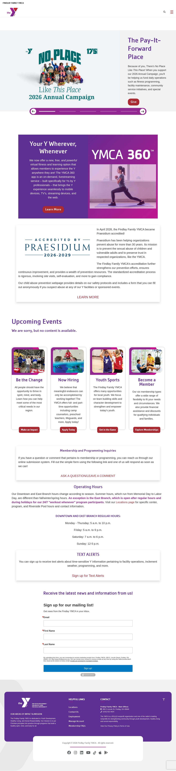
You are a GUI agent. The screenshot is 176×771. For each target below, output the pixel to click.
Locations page (125, 502)
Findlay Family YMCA (13, 3)
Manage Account (76, 721)
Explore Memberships (146, 429)
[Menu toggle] (171, 11)
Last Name (49, 644)
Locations (73, 707)
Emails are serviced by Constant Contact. (84, 661)
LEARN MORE (88, 297)
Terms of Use (125, 726)
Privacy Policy (113, 726)
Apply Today (68, 429)
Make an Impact (29, 429)
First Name (49, 631)
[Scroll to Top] (163, 699)
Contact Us (74, 711)
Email (47, 617)
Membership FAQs (77, 726)
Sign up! (88, 668)
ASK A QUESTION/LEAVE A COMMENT (88, 476)
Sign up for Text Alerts (88, 576)
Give (134, 102)
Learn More (53, 209)
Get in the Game (107, 429)
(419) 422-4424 (107, 712)
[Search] (162, 12)
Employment (74, 716)
